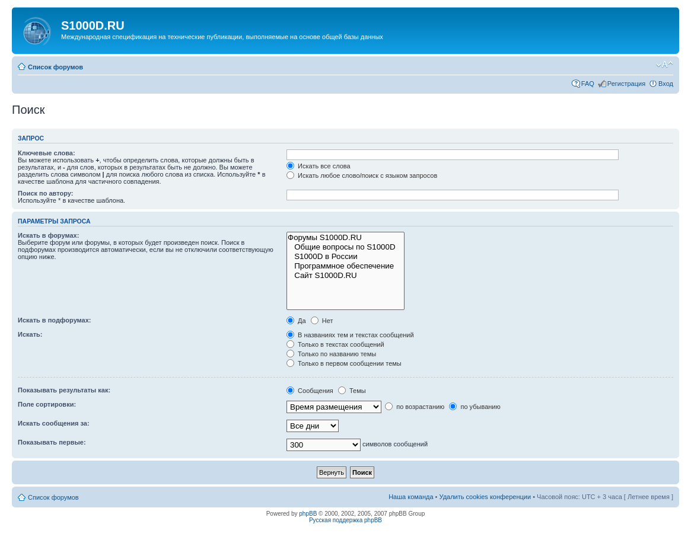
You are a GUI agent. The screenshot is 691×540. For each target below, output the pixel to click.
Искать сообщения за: (54, 423)
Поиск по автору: (45, 193)
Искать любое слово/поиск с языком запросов (361, 175)
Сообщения (309, 390)
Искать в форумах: (48, 235)
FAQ (587, 83)
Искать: (30, 334)
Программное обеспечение (345, 266)
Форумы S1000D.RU (345, 237)
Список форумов (55, 67)
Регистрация (626, 83)
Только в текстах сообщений (335, 344)
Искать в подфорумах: (54, 320)
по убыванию (474, 406)
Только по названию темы (331, 353)
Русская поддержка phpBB (345, 520)
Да (296, 320)
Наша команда (411, 496)
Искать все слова (318, 166)
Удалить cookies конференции (485, 496)
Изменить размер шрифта (664, 64)
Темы (352, 390)
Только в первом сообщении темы (344, 363)
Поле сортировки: (47, 404)
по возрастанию (414, 406)
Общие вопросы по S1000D (345, 247)
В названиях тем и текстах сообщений (350, 334)
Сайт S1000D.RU (345, 275)
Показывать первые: (52, 442)
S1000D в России (345, 256)
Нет (322, 320)
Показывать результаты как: (64, 390)
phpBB (308, 513)
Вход (665, 83)
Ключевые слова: (46, 152)
